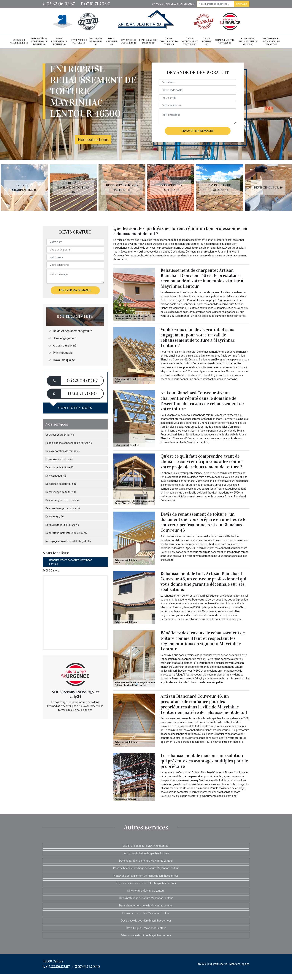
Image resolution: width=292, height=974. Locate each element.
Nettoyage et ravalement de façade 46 (271, 41)
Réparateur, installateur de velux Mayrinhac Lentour (146, 883)
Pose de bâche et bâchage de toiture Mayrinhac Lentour (146, 868)
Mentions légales (239, 963)
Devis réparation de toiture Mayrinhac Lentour (146, 860)
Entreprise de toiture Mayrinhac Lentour (146, 853)
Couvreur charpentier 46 (19, 41)
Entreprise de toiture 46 (79, 41)
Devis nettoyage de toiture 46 (190, 41)
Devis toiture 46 (206, 41)
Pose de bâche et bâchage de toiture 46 (39, 41)
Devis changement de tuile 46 (169, 41)
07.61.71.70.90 (95, 4)
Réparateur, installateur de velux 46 (248, 41)
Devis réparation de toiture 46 (59, 41)
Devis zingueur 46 (111, 41)
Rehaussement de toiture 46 (225, 41)
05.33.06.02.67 (59, 4)
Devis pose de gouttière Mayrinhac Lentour (146, 920)
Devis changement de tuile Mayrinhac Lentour (146, 905)
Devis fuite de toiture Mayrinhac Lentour (146, 845)
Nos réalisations (93, 139)
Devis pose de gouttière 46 (128, 41)
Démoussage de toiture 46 (148, 41)
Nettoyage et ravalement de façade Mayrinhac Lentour (146, 875)
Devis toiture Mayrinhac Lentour (146, 890)
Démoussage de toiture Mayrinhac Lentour (146, 935)
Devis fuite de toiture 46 (95, 41)
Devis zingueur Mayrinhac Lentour (146, 928)
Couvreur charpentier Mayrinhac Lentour (146, 913)
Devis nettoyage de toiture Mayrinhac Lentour (146, 898)
